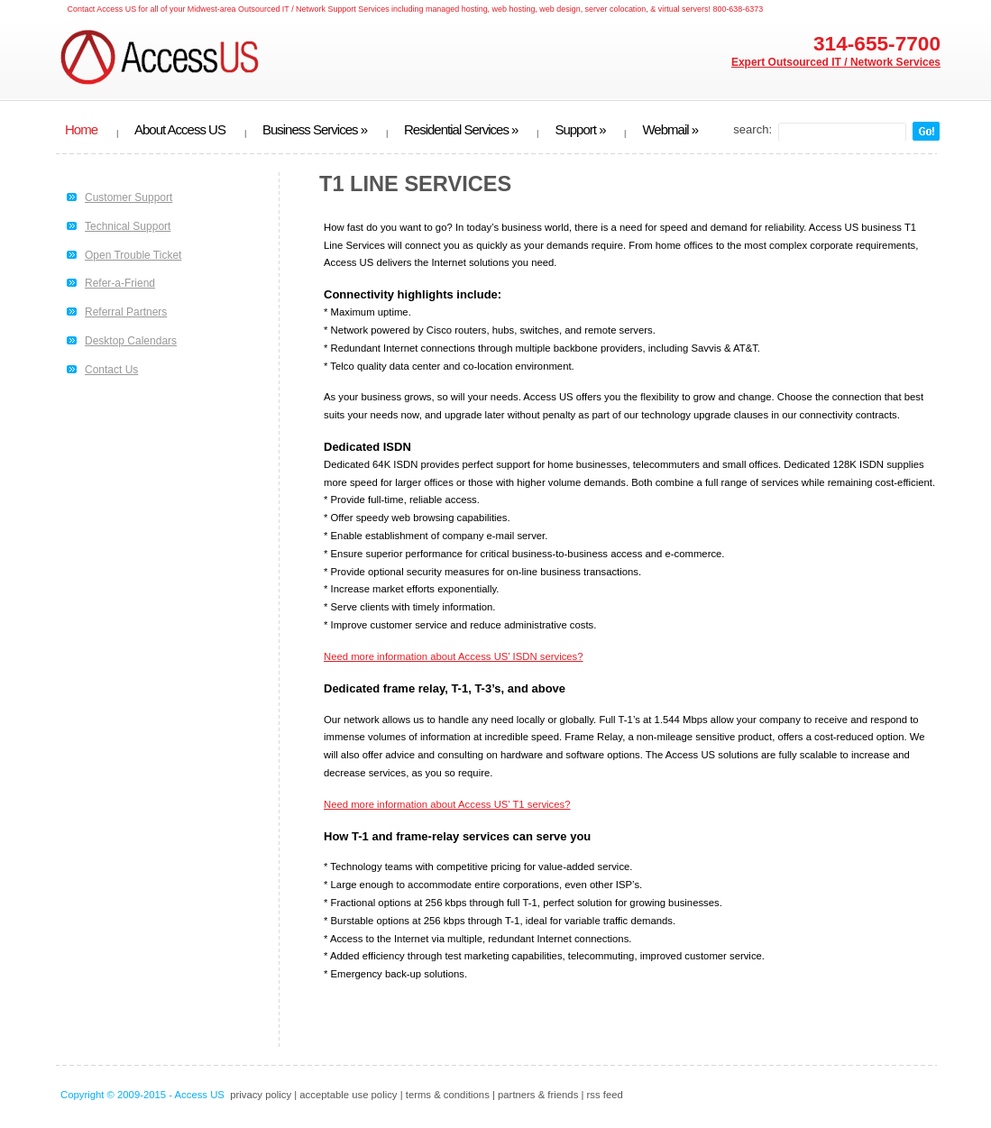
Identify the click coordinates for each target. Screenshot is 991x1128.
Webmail (670, 130)
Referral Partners (126, 312)
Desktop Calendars (131, 341)
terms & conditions (448, 1094)
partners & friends (538, 1094)
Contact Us (111, 369)
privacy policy (260, 1094)
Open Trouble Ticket (133, 255)
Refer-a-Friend (120, 283)
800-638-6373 (737, 9)
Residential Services (461, 130)
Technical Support (127, 226)
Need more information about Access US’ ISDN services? (453, 656)
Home (81, 130)
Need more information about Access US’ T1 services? (447, 804)
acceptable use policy (348, 1094)
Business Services (314, 130)
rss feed (605, 1094)
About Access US (179, 130)
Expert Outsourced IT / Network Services (836, 62)
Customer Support (128, 197)
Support (580, 130)
